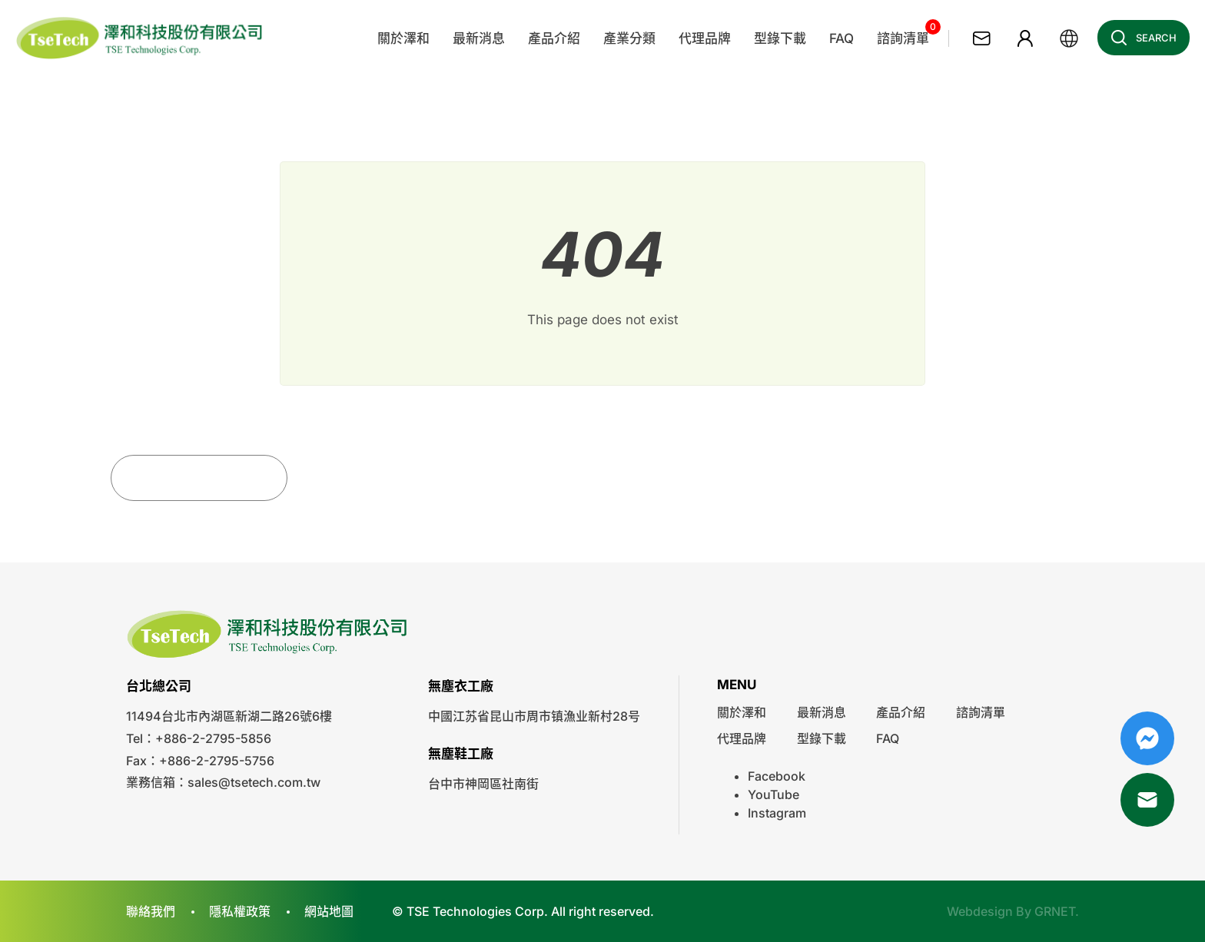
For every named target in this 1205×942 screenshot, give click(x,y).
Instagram (777, 813)
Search (1139, 38)
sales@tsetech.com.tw (254, 782)
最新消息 (821, 712)
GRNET (1054, 911)
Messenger (1147, 738)
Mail (1147, 800)
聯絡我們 (981, 38)
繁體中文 (1069, 38)
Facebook (776, 776)
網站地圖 (329, 911)
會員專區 (1025, 38)
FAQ (887, 738)
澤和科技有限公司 (140, 38)
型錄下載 (821, 738)
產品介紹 (900, 712)
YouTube (773, 794)
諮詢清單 (980, 712)
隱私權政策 (240, 911)
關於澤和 (741, 712)
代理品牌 (741, 738)
